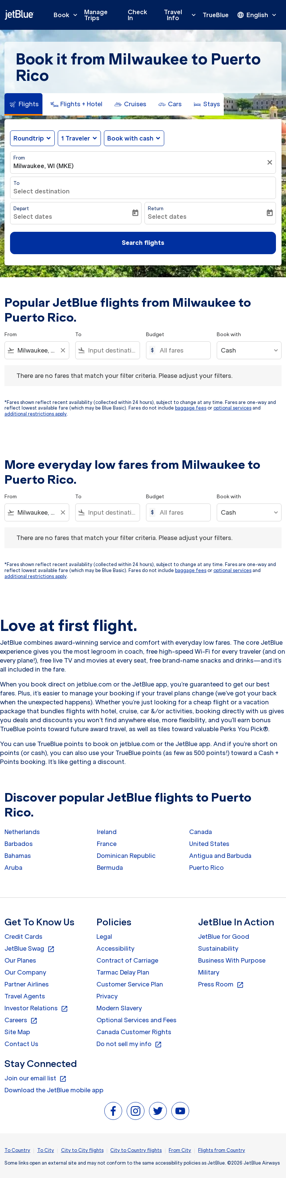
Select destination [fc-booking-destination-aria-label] (41, 191)
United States (209, 843)
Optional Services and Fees (136, 1020)
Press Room (221, 984)
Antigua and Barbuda (220, 855)
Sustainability (218, 948)
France (107, 843)
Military (208, 972)
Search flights (143, 242)
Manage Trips (96, 15)
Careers (21, 1020)
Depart (21, 208)
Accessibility (115, 948)
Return (155, 208)
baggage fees (190, 408)
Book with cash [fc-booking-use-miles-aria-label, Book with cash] (130, 138)
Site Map (17, 1032)
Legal (104, 936)
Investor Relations (36, 1008)
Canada (200, 832)
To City (45, 1150)
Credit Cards (23, 936)
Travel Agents (24, 996)
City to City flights (82, 1150)
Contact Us (21, 1044)
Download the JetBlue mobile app (54, 1090)
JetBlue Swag (29, 949)
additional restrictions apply (35, 414)
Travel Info (182, 14)
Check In (137, 15)
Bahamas (17, 855)
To (16, 183)
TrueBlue (216, 15)
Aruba (13, 867)
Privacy (107, 996)
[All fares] (181, 350)
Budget (155, 334)
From (19, 158)
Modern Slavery (119, 1008)
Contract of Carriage (127, 960)
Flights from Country (221, 1150)
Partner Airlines (26, 984)
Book (67, 14)
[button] (79, 138)
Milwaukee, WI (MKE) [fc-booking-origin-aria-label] (43, 166)
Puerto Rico (206, 867)
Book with (229, 334)
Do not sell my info (129, 1044)
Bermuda (110, 867)
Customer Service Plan (129, 984)
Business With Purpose (232, 960)
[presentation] (257, 14)
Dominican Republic (126, 855)
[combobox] (37, 350)
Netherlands (22, 832)
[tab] (23, 104)
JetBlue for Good (223, 936)
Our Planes (20, 960)
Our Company (25, 972)
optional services (232, 408)
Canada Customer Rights (133, 1032)
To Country (17, 1150)
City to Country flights (136, 1150)
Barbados (18, 843)
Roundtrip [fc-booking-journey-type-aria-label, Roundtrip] (28, 138)
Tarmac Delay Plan (122, 972)
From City (180, 1150)
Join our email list (35, 1078)
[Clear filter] (271, 162)
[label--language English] (257, 14)
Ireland (107, 832)
